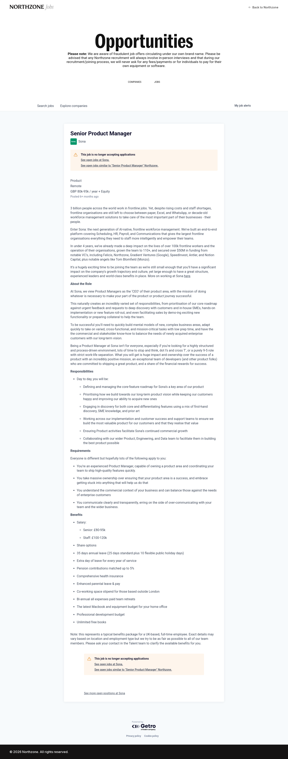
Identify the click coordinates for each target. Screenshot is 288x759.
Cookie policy (151, 736)
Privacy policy (133, 736)
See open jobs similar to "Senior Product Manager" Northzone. (119, 165)
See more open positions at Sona (104, 693)
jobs (45, 106)
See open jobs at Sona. (95, 160)
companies (73, 106)
